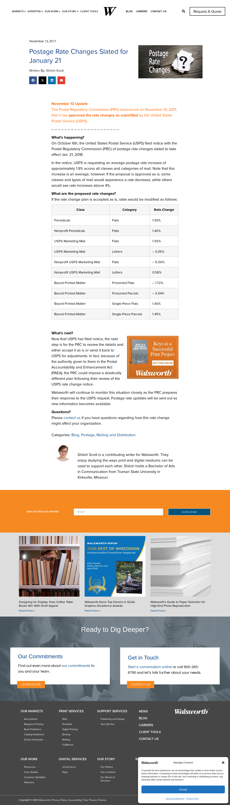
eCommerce (69, 767)
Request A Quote (207, 11)
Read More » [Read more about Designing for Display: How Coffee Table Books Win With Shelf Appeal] (26, 610)
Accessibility (75, 800)
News (143, 711)
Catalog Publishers (34, 734)
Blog (129, 11)
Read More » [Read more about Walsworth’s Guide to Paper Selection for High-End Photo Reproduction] (158, 610)
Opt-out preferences (175, 798)
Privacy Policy (192, 798)
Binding (66, 734)
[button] (223, 762)
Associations (31, 719)
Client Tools (150, 732)
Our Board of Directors (108, 778)
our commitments (76, 665)
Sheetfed (67, 724)
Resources (30, 767)
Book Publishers (32, 729)
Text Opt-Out (107, 724)
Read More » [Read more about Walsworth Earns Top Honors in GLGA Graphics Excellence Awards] (92, 610)
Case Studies (31, 772)
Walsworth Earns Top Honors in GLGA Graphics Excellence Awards (110, 604)
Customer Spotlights (35, 777)
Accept (183, 789)
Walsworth (44, 800)
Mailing (66, 739)
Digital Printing (70, 729)
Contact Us (158, 11)
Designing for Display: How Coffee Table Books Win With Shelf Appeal (46, 604)
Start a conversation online (150, 666)
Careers (141, 11)
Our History (107, 767)
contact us (72, 417)
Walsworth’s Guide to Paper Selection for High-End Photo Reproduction (178, 604)
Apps (65, 772)
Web (64, 719)
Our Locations (108, 772)
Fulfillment (67, 744)
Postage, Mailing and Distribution (108, 434)
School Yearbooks (33, 739)
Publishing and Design (113, 719)
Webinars (29, 782)
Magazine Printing (33, 724)
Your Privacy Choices (95, 800)
